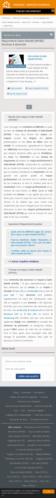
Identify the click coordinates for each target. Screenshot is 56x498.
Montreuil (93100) (16, 445)
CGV (23, 410)
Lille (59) (23, 310)
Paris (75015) (13, 476)
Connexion (26, 392)
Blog (16, 392)
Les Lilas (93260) (40, 463)
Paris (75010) (30, 481)
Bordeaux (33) (11, 314)
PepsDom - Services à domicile (25, 5)
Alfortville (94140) (41, 436)
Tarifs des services (43, 415)
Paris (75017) (15, 481)
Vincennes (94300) (17, 431)
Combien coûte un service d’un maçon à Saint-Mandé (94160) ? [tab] (29, 252)
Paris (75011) (44, 476)
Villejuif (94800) (43, 454)
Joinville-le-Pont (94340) (39, 445)
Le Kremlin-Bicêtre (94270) (29, 449)
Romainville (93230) (19, 463)
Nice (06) (31, 314)
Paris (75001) (29, 485)
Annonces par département (18, 406)
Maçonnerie (16, 88)
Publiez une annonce (28, 11)
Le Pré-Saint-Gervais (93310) (29, 467)
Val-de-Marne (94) (18, 93)
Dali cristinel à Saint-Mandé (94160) (37, 57)
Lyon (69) (9, 295)
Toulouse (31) (36, 310)
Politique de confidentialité (18, 415)
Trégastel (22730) (44, 458)
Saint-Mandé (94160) (38, 88)
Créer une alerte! (28, 376)
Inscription (39, 392)
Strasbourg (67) (11, 318)
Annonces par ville (43, 406)
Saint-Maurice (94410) (19, 436)
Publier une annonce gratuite (24, 397)
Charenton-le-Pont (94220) (37, 427)
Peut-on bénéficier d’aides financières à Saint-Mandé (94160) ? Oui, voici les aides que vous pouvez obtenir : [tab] (29, 242)
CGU (16, 410)
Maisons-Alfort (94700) (38, 440)
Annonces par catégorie (28, 401)
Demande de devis (18, 419)
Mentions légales (36, 410)
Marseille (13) (36, 291)
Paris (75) (18, 291)
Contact (44, 397)
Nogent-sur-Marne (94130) (20, 454)
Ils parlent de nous (39, 419)
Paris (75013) (29, 476)
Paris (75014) (41, 472)
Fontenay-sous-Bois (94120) (19, 458)
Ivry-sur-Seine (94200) (39, 431)
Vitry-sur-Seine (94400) (21, 472)
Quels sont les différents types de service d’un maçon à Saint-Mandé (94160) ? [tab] (29, 233)
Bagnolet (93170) (16, 440)
